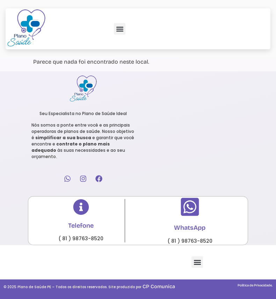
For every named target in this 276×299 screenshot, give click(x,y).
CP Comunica (159, 287)
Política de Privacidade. (255, 285)
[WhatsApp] (190, 207)
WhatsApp (189, 228)
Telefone (81, 225)
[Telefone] (81, 207)
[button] (119, 29)
